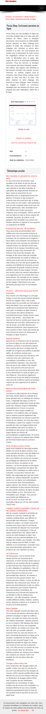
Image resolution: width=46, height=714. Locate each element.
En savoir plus (23, 710)
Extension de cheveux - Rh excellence (20, 229)
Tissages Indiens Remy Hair (16, 663)
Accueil (8, 17)
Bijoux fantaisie (12, 608)
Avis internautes (17, 102)
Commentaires (15, 156)
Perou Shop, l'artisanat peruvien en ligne (20, 19)
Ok (33, 710)
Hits (11, 151)
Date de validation (17, 160)
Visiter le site (23, 129)
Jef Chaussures (12, 553)
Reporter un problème (23, 138)
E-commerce (17, 17)
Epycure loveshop (13, 338)
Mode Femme (29, 17)
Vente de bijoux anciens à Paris (18, 446)
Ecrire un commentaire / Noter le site (23, 143)
